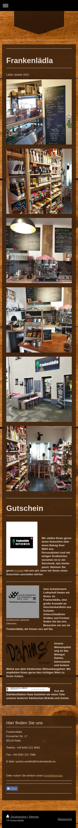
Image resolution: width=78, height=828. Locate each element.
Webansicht (65, 819)
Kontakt (19, 570)
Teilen (12, 788)
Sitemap (34, 816)
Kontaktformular (52, 775)
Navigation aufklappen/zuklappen (39, 5)
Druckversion (16, 816)
